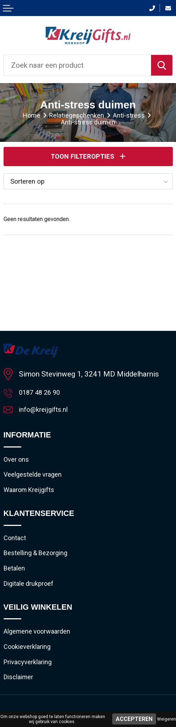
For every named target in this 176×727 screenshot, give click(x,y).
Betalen (16, 577)
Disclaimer (20, 692)
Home (25, 116)
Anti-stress (133, 116)
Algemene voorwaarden (41, 643)
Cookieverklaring (30, 659)
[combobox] (77, 65)
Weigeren (166, 719)
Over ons (18, 462)
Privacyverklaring (31, 676)
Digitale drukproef (32, 594)
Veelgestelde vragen (36, 479)
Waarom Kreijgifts (32, 495)
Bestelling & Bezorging (40, 561)
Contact (16, 544)
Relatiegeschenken (75, 116)
